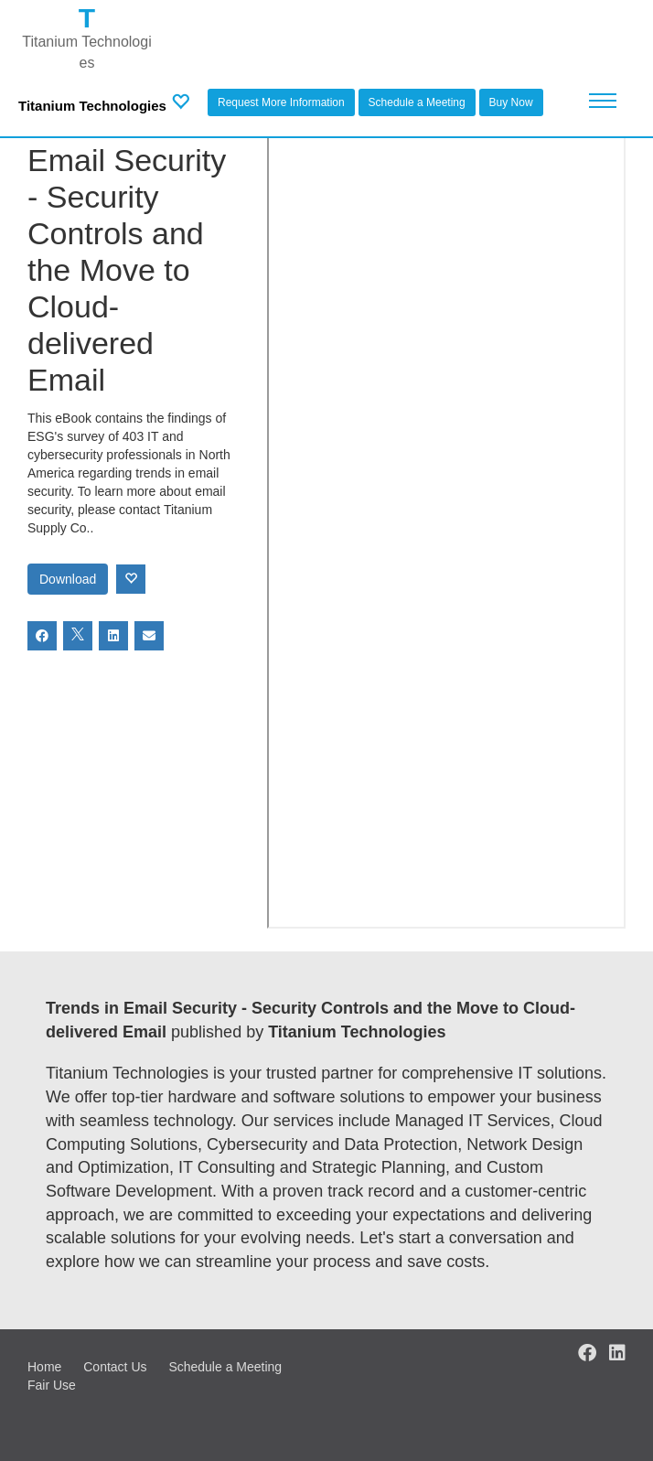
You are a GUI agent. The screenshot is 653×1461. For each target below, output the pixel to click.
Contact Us (114, 1366)
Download (67, 579)
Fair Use (51, 1385)
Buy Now (511, 102)
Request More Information (281, 102)
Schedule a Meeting (417, 102)
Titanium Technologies (92, 105)
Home (44, 1366)
